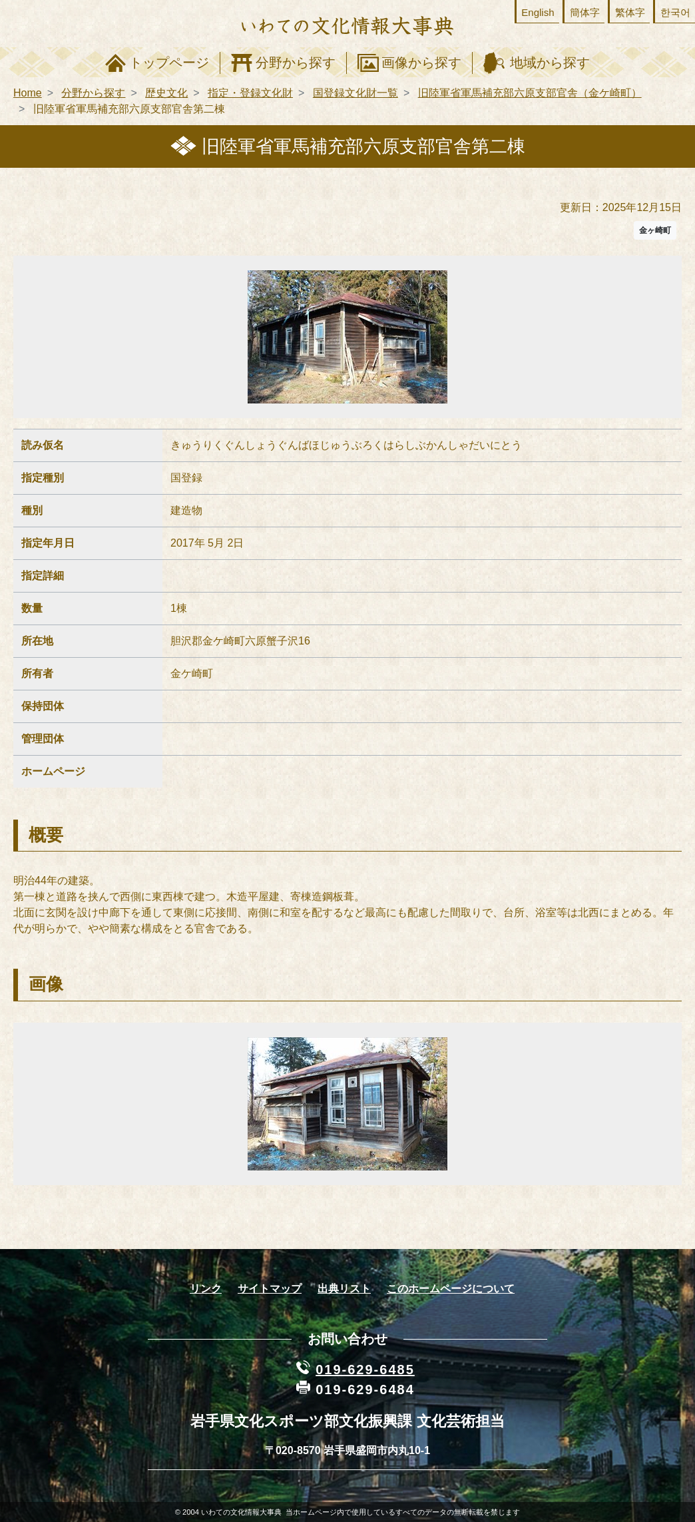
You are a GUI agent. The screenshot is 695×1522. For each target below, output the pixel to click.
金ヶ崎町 (655, 230)
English (537, 12)
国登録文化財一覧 (355, 93)
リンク (206, 1288)
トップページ (169, 62)
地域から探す (550, 62)
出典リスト (344, 1288)
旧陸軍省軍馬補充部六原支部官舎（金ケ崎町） (530, 93)
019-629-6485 (365, 1369)
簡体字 (585, 12)
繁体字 (630, 12)
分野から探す (296, 62)
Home (27, 93)
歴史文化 (166, 93)
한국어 (675, 12)
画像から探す (421, 62)
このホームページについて (451, 1288)
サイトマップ (270, 1288)
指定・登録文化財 (250, 93)
